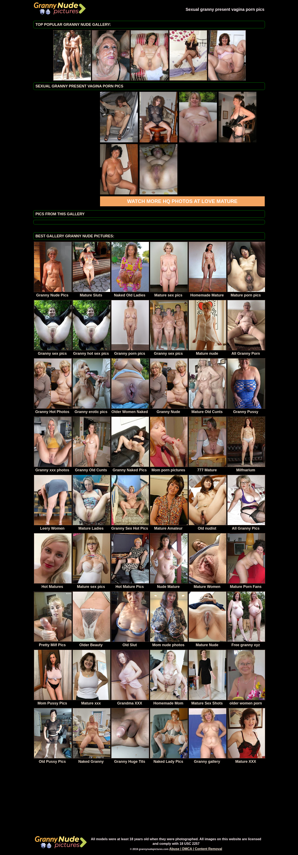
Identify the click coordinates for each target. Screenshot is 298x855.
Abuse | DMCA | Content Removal (195, 849)
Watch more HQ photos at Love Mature (182, 201)
